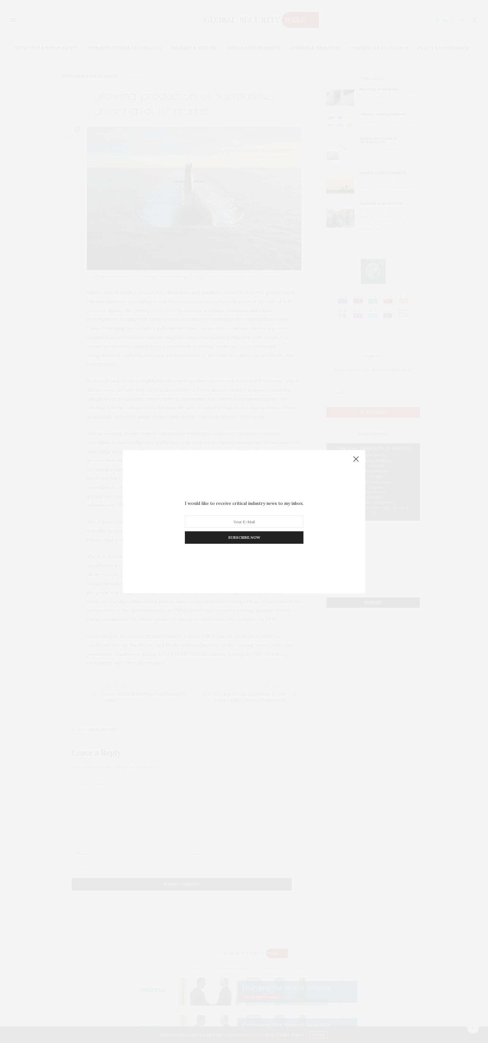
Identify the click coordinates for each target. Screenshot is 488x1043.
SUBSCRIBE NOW (244, 537)
